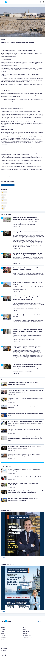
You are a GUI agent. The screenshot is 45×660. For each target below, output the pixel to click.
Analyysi (2, 633)
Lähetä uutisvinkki (27, 635)
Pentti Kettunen (11, 184)
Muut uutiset (3, 637)
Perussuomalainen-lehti (28, 637)
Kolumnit (3, 643)
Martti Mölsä (3, 184)
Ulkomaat (3, 635)
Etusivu (24, 629)
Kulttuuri (3, 639)
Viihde (2, 645)
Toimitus (25, 633)
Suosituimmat (26, 631)
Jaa (42, 45)
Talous (6, 46)
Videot (2, 641)
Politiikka (3, 46)
